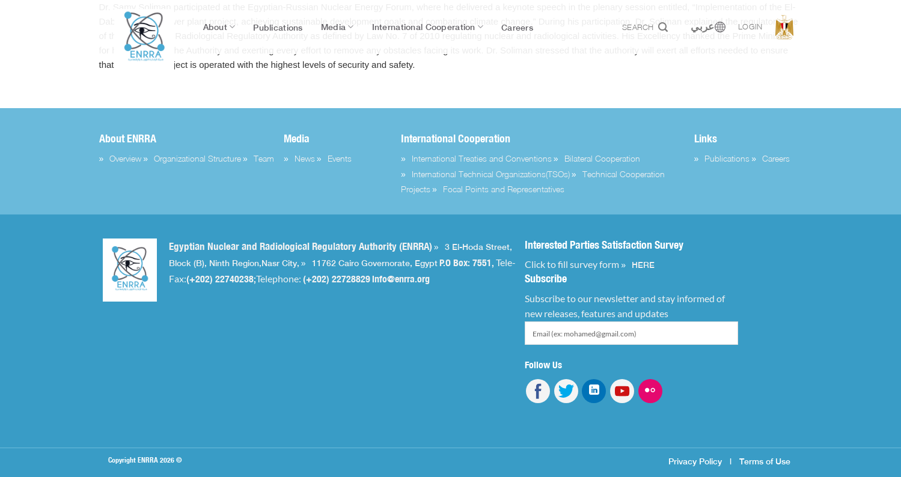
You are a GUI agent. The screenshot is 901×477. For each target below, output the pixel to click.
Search (645, 27)
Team (264, 158)
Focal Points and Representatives (503, 189)
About (219, 26)
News (305, 158)
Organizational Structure (197, 158)
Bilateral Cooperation (602, 158)
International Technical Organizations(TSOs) (491, 174)
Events (340, 158)
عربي (702, 27)
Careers (517, 27)
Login (750, 26)
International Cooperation (427, 26)
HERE (643, 265)
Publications (277, 27)
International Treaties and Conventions (482, 158)
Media (337, 26)
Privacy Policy (695, 461)
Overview (125, 158)
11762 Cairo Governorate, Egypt (375, 263)
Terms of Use (764, 461)
